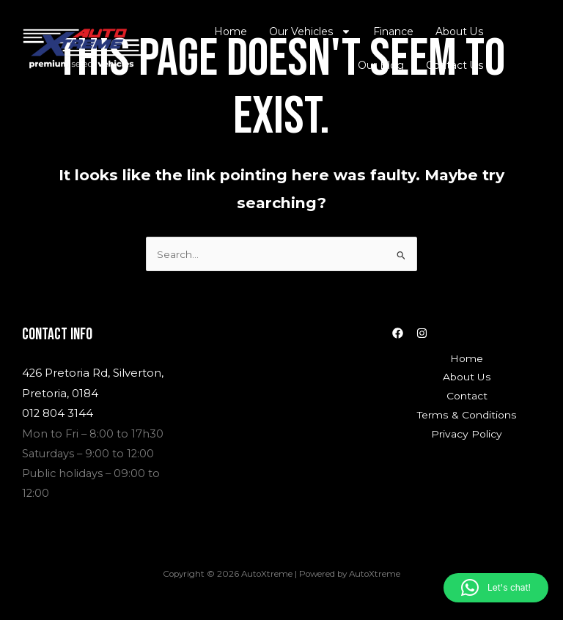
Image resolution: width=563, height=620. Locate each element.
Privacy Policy (467, 432)
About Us (461, 31)
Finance (395, 31)
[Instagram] (421, 332)
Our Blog (384, 65)
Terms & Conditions (467, 413)
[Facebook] (397, 332)
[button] (496, 587)
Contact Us (456, 65)
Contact (467, 395)
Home (235, 31)
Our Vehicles (313, 31)
